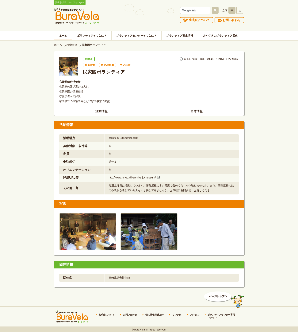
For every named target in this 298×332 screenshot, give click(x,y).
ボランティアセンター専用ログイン (221, 316)
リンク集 (176, 314)
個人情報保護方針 (154, 314)
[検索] (195, 10)
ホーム (63, 35)
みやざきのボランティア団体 (220, 35)
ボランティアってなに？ (91, 35)
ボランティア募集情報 (179, 35)
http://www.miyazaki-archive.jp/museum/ (132, 177)
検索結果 (72, 44)
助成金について (199, 20)
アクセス (194, 314)
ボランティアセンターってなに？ (136, 35)
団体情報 (196, 111)
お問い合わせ (232, 20)
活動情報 (101, 111)
